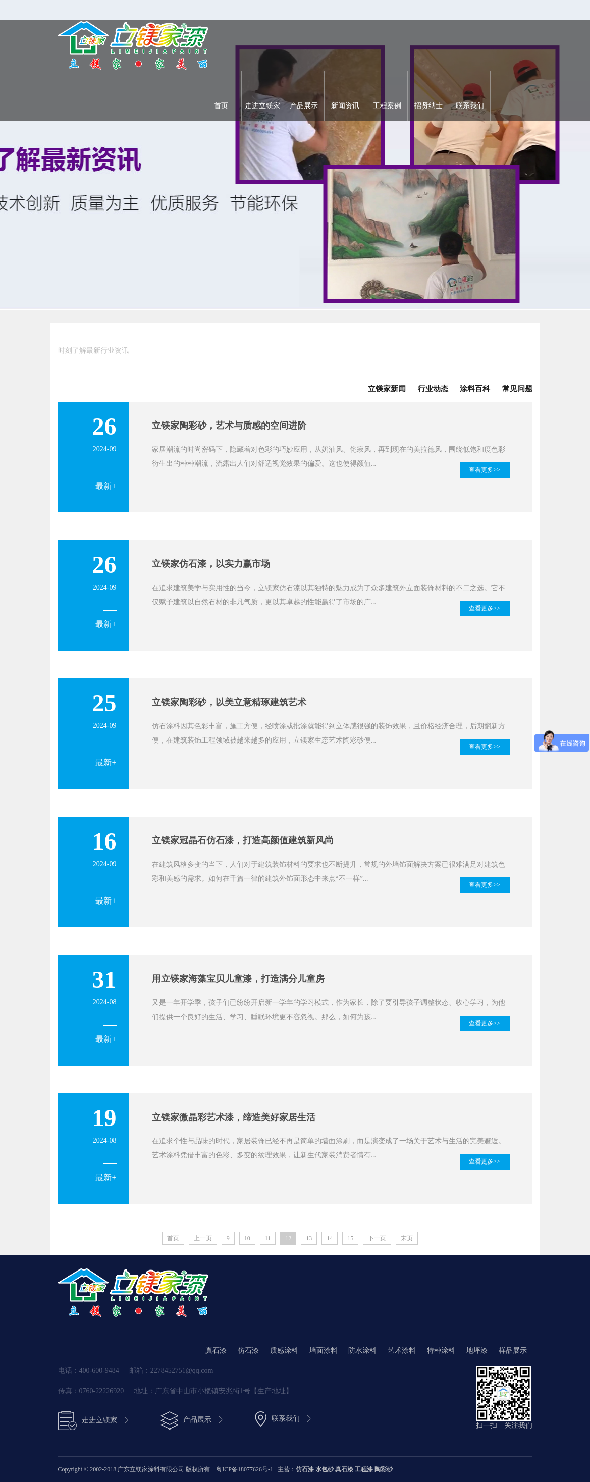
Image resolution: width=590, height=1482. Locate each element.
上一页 (203, 1238)
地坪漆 (477, 1350)
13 (309, 1238)
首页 (221, 106)
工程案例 (387, 106)
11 (268, 1238)
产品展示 (304, 106)
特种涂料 (441, 1350)
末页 (407, 1238)
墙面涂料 (323, 1350)
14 (330, 1238)
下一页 (377, 1238)
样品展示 (513, 1350)
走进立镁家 (262, 106)
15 (350, 1238)
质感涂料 (284, 1350)
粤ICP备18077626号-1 (245, 1469)
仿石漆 (248, 1350)
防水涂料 (362, 1350)
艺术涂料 (402, 1350)
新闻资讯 (345, 106)
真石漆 (216, 1350)
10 (247, 1238)
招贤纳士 (428, 106)
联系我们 (470, 106)
